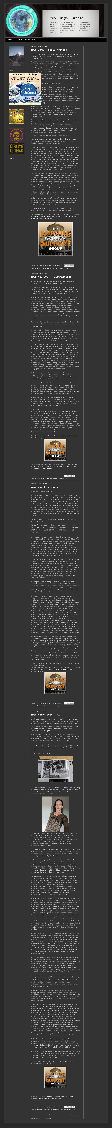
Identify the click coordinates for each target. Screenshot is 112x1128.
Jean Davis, (68, 729)
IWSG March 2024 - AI (45, 715)
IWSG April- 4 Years (44, 487)
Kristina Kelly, (40, 729)
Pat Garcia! (39, 671)
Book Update (41, 268)
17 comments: (57, 1107)
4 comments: (57, 265)
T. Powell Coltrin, (54, 669)
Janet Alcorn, (40, 669)
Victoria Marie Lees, (43, 467)
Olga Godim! (48, 218)
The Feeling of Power (39, 911)
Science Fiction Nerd (68, 1109)
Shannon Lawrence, (63, 216)
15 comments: (57, 476)
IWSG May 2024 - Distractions (51, 277)
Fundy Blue (72, 54)
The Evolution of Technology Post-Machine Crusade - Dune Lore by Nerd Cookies (53, 1097)
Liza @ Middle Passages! (41, 731)
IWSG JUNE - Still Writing (49, 50)
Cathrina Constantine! (43, 469)
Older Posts (75, 1115)
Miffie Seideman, (55, 729)
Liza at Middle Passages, (44, 216)
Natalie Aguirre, (70, 669)
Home (9, 40)
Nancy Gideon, (71, 467)
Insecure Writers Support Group (58, 268)
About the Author (25, 40)
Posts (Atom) (47, 1118)
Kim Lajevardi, (58, 467)
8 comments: (57, 703)
